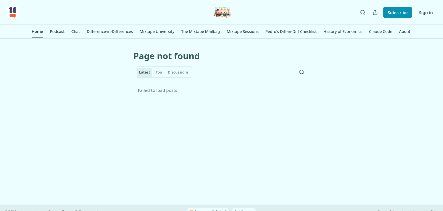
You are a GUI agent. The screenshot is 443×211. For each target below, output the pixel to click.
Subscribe (398, 12)
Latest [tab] (144, 72)
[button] (37, 31)
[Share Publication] (375, 12)
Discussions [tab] (178, 72)
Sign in (426, 12)
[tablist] (164, 72)
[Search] (362, 12)
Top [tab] (159, 72)
